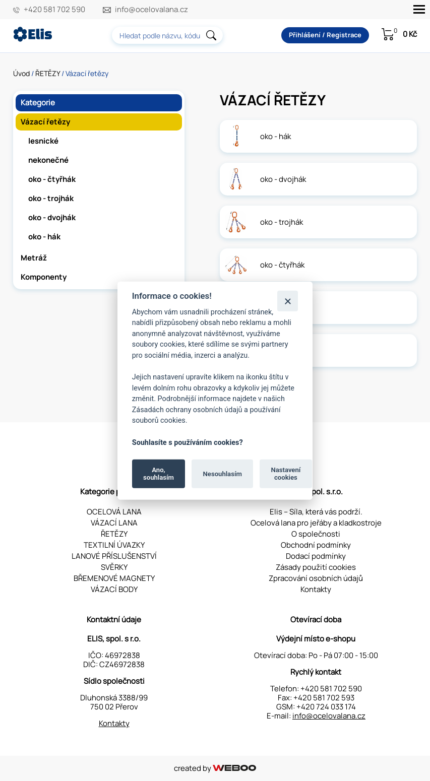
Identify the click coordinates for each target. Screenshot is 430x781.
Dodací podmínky (316, 556)
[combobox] (167, 35)
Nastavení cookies (285, 473)
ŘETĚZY (47, 73)
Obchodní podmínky (316, 545)
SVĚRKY (114, 567)
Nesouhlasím (222, 473)
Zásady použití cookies (316, 567)
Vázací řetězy (45, 121)
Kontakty (315, 589)
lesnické (43, 141)
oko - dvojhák (52, 217)
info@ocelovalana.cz (151, 9)
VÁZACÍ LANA (114, 522)
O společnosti (315, 534)
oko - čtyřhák (52, 179)
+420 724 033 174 (326, 706)
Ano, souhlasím (158, 473)
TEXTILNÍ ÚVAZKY (114, 545)
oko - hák (44, 236)
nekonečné (48, 160)
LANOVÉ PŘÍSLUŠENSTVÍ (114, 556)
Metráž (34, 257)
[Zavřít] (287, 300)
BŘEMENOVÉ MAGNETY (114, 578)
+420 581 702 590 (54, 9)
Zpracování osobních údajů (316, 578)
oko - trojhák (51, 198)
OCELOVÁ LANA (114, 511)
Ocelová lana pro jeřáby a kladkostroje (316, 522)
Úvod (21, 73)
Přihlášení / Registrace (325, 34)
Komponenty (44, 277)
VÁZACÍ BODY (114, 589)
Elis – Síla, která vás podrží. (316, 511)
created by (215, 768)
